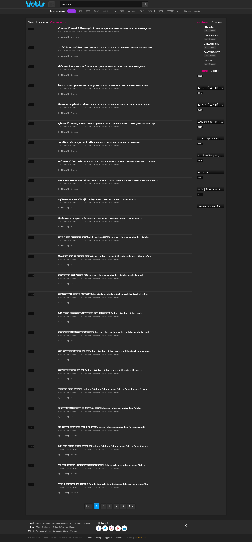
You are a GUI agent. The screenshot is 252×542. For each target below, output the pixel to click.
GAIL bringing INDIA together (210, 121)
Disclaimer (46, 527)
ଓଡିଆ (142, 11)
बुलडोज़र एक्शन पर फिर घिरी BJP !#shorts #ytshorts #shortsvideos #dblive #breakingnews (100, 370)
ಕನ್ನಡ (114, 11)
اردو (178, 11)
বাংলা (88, 11)
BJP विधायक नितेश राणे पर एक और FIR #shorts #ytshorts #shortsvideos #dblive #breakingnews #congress (108, 180)
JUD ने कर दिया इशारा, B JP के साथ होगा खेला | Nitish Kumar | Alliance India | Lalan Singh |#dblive (210, 155)
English (72, 11)
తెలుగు (96, 11)
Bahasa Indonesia (192, 11)
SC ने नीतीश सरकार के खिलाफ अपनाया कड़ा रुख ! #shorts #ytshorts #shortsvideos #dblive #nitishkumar (105, 47)
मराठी (122, 11)
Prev (88, 506)
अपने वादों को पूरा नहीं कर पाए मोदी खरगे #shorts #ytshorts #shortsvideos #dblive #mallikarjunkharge (104, 351)
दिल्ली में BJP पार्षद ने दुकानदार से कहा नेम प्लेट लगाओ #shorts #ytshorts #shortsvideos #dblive (100, 218)
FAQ (38, 527)
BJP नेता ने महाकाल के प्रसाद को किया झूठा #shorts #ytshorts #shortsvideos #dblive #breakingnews (103, 446)
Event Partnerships (60, 523)
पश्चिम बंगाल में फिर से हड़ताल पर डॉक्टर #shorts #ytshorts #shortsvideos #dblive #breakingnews (101, 66)
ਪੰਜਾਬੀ (161, 11)
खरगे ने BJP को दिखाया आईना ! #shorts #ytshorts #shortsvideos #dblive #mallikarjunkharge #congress (106, 161)
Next (131, 506)
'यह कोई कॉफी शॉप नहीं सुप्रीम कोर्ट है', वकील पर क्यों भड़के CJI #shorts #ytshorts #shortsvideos (99, 142)
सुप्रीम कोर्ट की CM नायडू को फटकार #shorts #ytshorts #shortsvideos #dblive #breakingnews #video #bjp (106, 123)
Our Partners (75, 523)
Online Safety (58, 527)
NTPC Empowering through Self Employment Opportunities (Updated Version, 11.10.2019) (210, 138)
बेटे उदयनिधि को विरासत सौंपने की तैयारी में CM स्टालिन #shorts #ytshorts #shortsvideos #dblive (99, 408)
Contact (46, 523)
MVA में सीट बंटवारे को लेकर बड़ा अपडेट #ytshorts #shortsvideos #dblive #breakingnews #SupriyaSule (104, 256)
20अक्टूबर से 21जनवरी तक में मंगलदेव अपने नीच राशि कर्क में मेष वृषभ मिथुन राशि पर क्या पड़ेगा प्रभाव (210, 104)
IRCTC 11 (203, 172)
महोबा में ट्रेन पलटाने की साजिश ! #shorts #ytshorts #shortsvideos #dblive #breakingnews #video (102, 389)
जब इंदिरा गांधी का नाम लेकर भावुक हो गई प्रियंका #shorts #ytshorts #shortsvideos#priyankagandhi (101, 427)
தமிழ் (105, 11)
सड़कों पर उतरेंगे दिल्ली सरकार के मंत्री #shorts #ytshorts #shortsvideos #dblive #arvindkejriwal (100, 275)
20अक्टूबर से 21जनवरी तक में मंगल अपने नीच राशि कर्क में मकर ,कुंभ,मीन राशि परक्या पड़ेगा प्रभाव (210, 87)
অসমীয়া (170, 11)
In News (86, 523)
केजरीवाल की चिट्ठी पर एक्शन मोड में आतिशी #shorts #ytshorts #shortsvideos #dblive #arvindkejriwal (103, 294)
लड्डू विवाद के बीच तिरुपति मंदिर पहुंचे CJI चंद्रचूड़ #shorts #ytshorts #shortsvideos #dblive (97, 199)
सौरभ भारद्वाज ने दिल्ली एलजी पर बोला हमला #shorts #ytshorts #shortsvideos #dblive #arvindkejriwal (103, 332)
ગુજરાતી (151, 11)
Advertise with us (43, 531)
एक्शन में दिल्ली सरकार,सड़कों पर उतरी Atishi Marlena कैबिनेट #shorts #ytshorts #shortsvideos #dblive (103, 237)
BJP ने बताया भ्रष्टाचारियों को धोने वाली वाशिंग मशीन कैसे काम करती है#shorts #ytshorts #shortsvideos (101, 313)
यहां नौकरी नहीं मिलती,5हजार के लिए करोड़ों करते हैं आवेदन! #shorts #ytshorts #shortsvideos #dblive (101, 465)
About (38, 523)
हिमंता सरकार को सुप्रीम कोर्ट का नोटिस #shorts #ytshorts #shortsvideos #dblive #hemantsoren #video (104, 104)
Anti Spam (70, 527)
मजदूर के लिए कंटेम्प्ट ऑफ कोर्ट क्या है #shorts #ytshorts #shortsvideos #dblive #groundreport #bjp (103, 484)
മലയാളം (132, 11)
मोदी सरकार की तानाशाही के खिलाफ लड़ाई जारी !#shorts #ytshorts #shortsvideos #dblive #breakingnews (104, 28)
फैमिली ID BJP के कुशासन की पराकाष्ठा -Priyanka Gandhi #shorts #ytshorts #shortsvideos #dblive (103, 85)
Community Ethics (60, 531)
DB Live (64, 37)
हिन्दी (80, 11)
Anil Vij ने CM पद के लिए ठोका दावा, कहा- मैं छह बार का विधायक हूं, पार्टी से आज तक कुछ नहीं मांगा (210, 189)
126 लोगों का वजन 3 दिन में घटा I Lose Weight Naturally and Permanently (210, 206)
